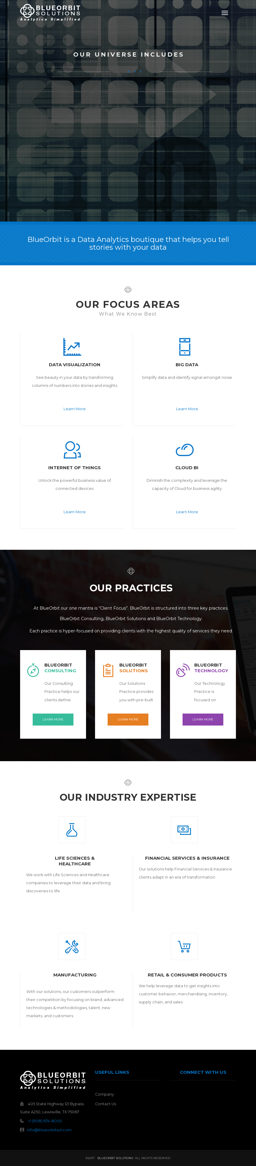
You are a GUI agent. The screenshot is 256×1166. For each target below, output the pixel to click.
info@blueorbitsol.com (49, 1130)
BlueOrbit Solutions (115, 1158)
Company (104, 1094)
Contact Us (105, 1104)
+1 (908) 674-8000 (45, 1121)
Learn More (75, 409)
